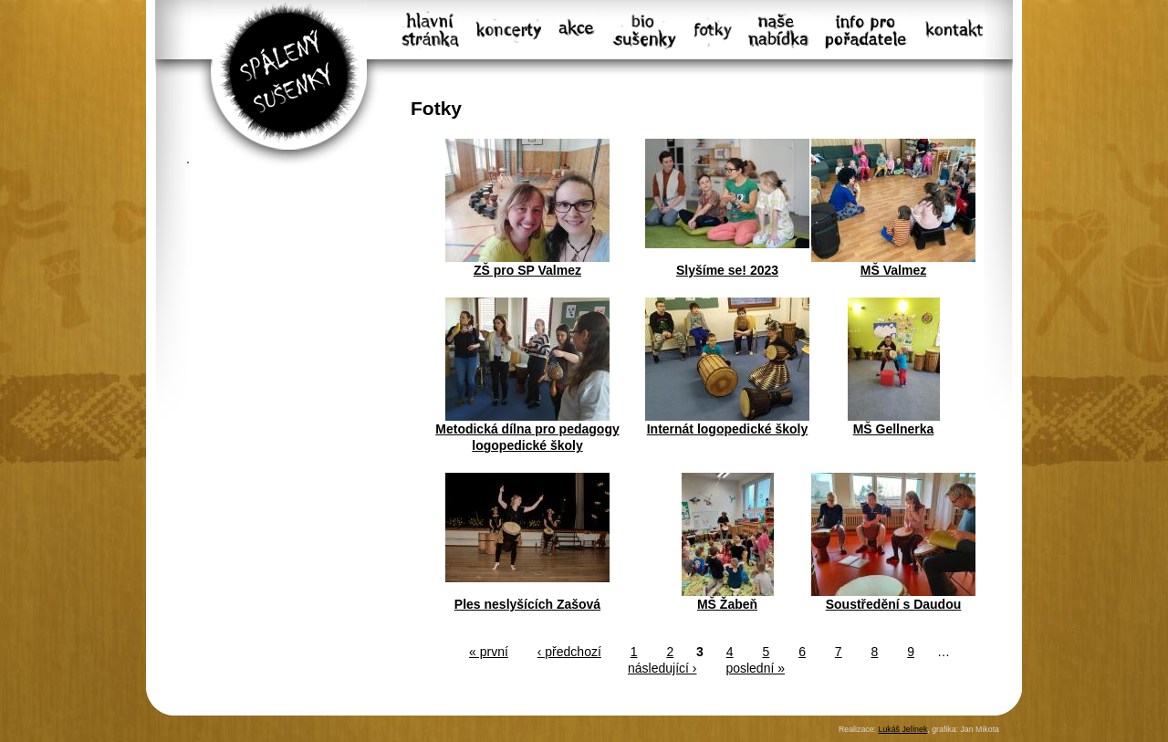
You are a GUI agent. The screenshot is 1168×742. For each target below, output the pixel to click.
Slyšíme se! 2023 (727, 270)
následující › (662, 668)
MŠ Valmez (893, 270)
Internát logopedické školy (727, 429)
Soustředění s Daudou (894, 604)
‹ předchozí (569, 651)
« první (488, 651)
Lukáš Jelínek (902, 729)
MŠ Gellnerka (893, 429)
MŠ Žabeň (727, 604)
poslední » (755, 668)
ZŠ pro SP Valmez (527, 270)
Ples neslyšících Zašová (527, 604)
